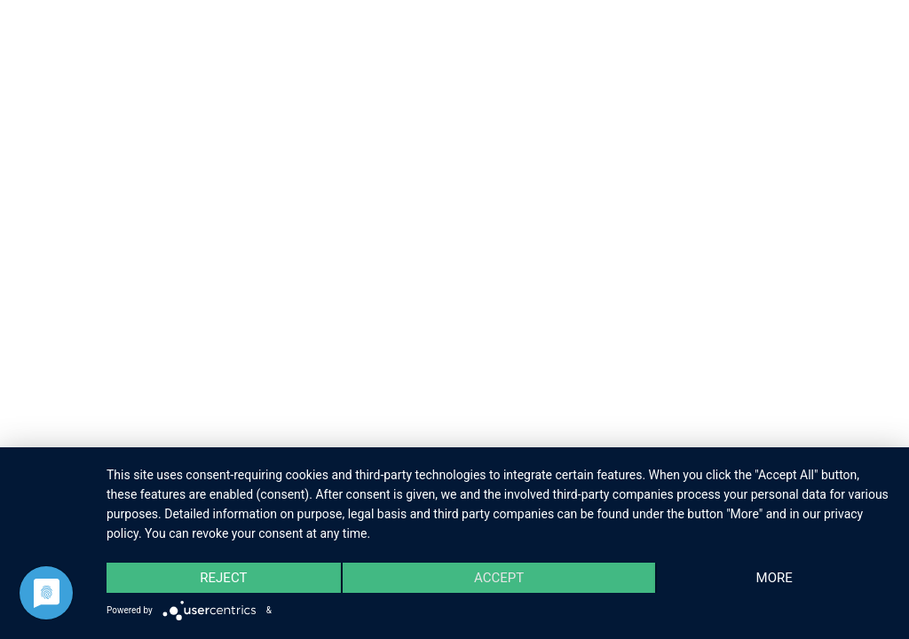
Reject (223, 578)
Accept (499, 578)
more (774, 578)
